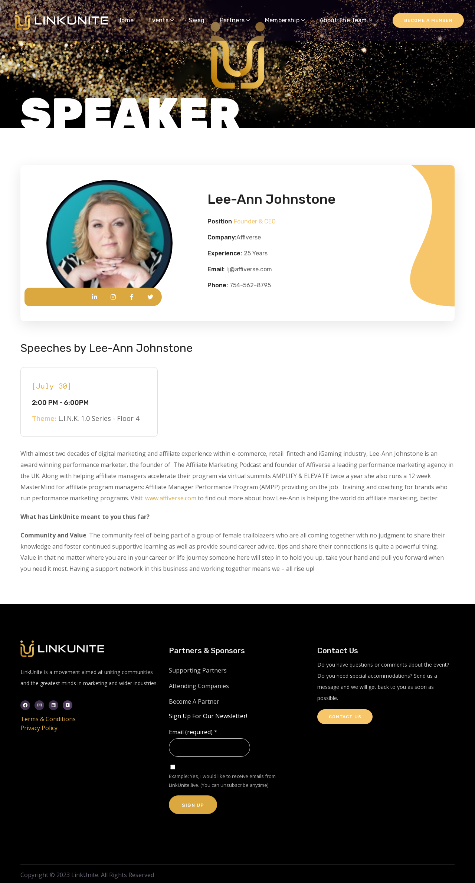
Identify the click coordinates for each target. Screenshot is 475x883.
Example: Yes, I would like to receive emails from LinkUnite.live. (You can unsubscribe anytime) (222, 780)
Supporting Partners (198, 670)
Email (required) (193, 732)
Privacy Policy (39, 728)
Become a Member (428, 20)
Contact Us (345, 716)
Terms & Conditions (48, 719)
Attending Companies (199, 686)
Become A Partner (194, 701)
